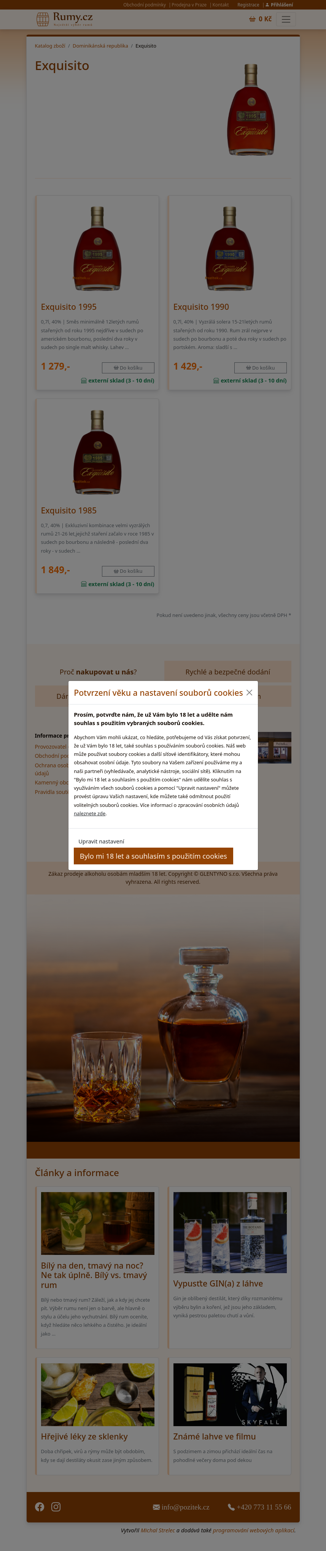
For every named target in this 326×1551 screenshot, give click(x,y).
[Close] (249, 692)
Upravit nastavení (101, 841)
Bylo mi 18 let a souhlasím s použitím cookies (153, 856)
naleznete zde (89, 813)
